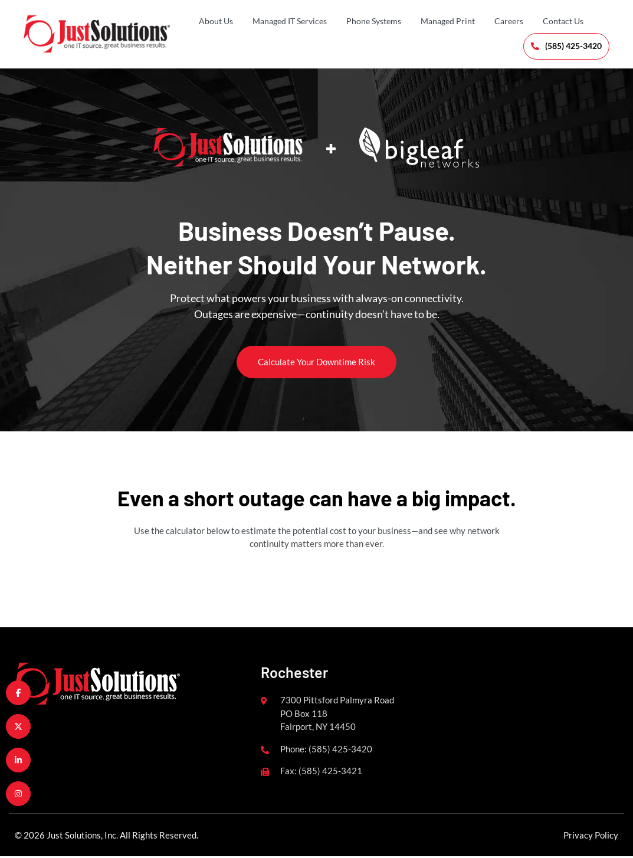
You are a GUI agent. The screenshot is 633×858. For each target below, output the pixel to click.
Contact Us (563, 21)
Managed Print (448, 21)
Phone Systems (373, 21)
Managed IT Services (289, 21)
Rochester (294, 673)
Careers (508, 21)
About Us (216, 21)
